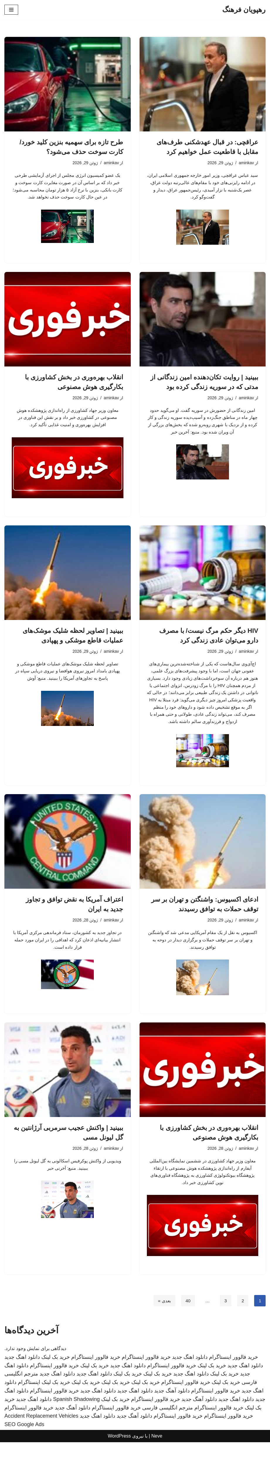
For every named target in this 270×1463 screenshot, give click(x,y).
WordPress (119, 1457)
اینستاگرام (29, 1403)
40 (187, 1321)
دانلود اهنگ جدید (190, 1378)
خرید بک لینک (55, 1378)
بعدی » (163, 1321)
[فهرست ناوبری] (11, 10)
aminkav (246, 162)
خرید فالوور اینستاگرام (233, 1378)
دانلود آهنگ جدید (172, 1412)
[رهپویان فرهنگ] (244, 9)
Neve (156, 1457)
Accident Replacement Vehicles (41, 1437)
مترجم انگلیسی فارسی (167, 1428)
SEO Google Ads (24, 1445)
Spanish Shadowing (76, 1420)
